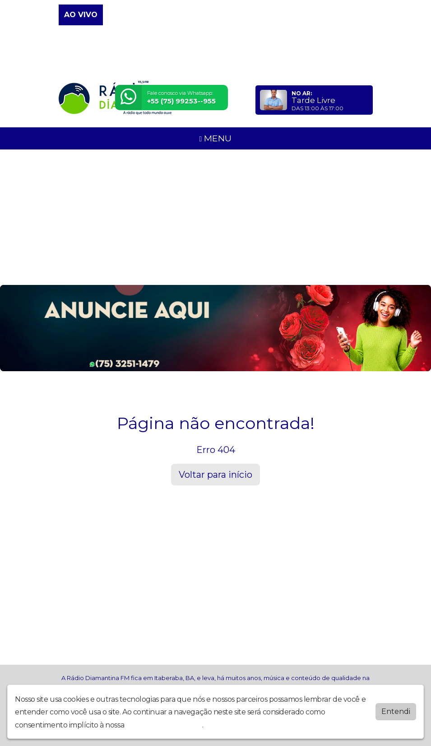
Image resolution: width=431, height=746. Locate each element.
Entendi (395, 711)
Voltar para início (215, 474)
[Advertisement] (215, 217)
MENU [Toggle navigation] (215, 138)
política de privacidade (164, 725)
